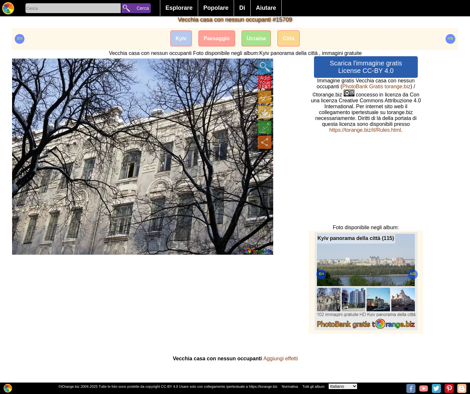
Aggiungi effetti (280, 358)
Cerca (143, 8)
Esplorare (179, 8)
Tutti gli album (313, 386)
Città (288, 38)
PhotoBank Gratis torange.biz (376, 86)
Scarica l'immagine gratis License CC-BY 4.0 (366, 67)
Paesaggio (217, 38)
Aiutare (266, 8)
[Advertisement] (142, 304)
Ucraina (256, 38)
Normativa (290, 386)
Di (242, 8)
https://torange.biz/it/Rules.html (365, 130)
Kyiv (181, 38)
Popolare (215, 8)
